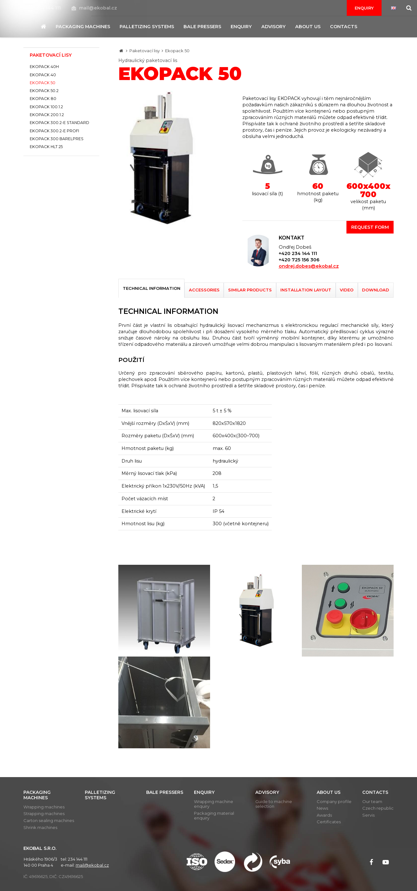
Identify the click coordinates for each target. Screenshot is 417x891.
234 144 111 (45, 8)
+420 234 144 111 (298, 253)
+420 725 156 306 (299, 260)
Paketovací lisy (144, 50)
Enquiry (364, 7)
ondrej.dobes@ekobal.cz (309, 266)
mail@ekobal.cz (94, 8)
